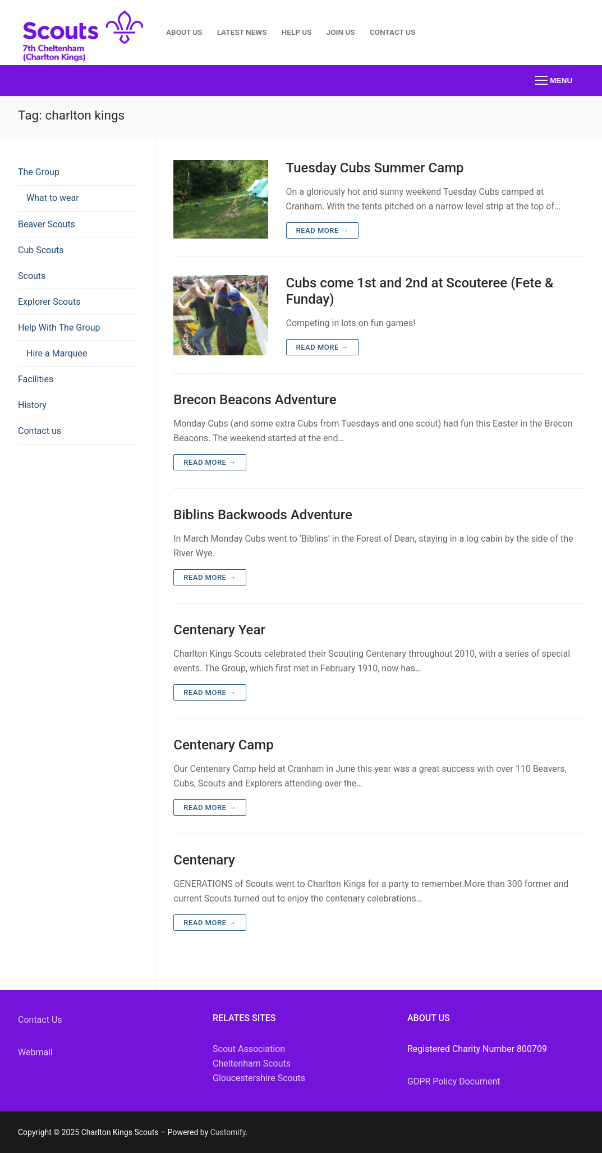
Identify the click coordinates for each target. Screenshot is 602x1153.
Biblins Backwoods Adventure (262, 515)
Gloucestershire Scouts (259, 1078)
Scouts (31, 276)
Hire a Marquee (57, 353)
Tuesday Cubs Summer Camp (375, 168)
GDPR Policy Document (453, 1081)
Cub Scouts (41, 250)
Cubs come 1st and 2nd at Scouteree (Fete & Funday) (420, 291)
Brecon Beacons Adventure (254, 400)
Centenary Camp (223, 745)
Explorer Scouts (49, 301)
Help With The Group (60, 327)
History (32, 405)
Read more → (322, 230)
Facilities (35, 379)
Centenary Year (219, 630)
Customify (228, 1132)
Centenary (204, 860)
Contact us (39, 430)
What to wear (52, 198)
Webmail (35, 1052)
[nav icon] (553, 81)
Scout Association (249, 1049)
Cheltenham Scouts (252, 1063)
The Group (40, 172)
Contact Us (40, 1019)
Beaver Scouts (46, 224)
